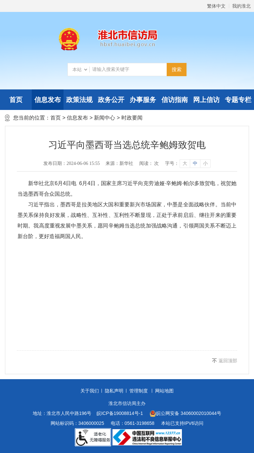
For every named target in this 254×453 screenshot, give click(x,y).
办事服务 (143, 99)
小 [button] (205, 163)
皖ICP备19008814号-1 (120, 413)
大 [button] (185, 163)
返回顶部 (228, 360)
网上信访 (206, 99)
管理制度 (138, 390)
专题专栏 (238, 99)
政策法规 (79, 99)
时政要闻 (132, 118)
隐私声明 (114, 390)
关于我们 (89, 390)
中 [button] (195, 163)
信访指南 (174, 99)
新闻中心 (104, 118)
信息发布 (47, 99)
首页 (15, 99)
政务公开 (111, 99)
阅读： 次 (149, 163)
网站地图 (164, 390)
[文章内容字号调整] (187, 163)
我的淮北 (241, 6)
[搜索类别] (79, 69)
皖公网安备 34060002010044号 (185, 413)
